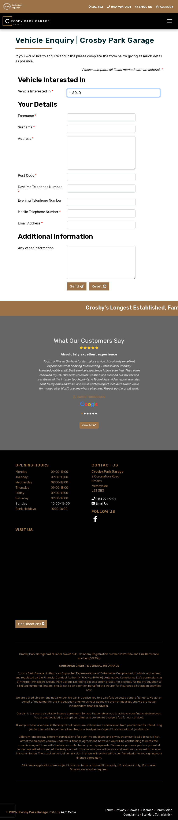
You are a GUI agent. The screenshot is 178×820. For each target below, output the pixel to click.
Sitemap (147, 810)
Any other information (36, 248)
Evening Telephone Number (39, 200)
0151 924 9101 (104, 499)
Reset (99, 286)
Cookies (134, 810)
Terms (109, 810)
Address (25, 139)
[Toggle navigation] (169, 21)
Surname (26, 127)
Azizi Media (68, 812)
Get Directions (31, 624)
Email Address (30, 223)
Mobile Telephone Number (39, 212)
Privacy (121, 810)
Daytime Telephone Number (40, 189)
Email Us (100, 503)
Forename (27, 116)
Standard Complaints (156, 814)
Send (77, 286)
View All (89, 411)
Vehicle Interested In (35, 91)
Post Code (27, 175)
